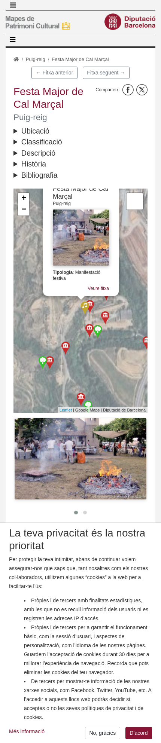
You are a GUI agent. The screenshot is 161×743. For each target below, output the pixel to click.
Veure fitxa (99, 288)
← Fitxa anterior (54, 73)
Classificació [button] (41, 142)
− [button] (23, 209)
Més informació (27, 733)
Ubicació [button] (35, 131)
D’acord (139, 735)
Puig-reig (35, 59)
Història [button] (33, 164)
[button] (80, 458)
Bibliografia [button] (39, 175)
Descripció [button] (38, 153)
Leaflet (66, 410)
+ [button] (23, 198)
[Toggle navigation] (13, 5)
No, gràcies (102, 735)
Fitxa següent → (106, 73)
